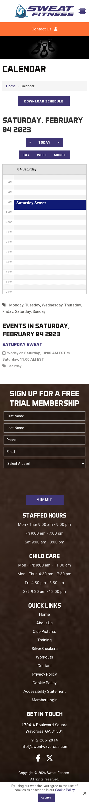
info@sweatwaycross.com (45, 747)
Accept (46, 797)
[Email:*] (44, 451)
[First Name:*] (44, 416)
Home (11, 86)
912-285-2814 (44, 740)
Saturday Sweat (22, 344)
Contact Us (42, 29)
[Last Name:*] (44, 428)
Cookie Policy (65, 790)
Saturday (14, 366)
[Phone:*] (44, 440)
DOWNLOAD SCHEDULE (43, 101)
